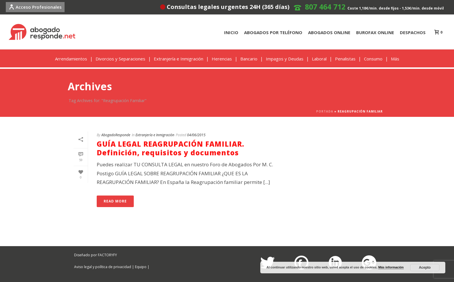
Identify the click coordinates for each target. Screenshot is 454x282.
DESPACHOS (413, 32)
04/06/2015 (196, 134)
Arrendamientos (71, 59)
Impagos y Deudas (284, 59)
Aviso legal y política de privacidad (102, 266)
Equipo (141, 266)
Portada (324, 111)
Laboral (319, 59)
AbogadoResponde (115, 134)
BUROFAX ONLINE (375, 32)
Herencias (222, 59)
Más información (391, 267)
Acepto (425, 268)
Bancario (248, 59)
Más (395, 59)
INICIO (231, 32)
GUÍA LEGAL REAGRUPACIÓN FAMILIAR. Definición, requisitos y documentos (170, 148)
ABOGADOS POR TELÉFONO (273, 32)
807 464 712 (325, 7)
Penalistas (345, 59)
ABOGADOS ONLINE (329, 32)
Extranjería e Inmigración (178, 59)
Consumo (373, 59)
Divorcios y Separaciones (120, 59)
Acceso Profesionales (35, 7)
